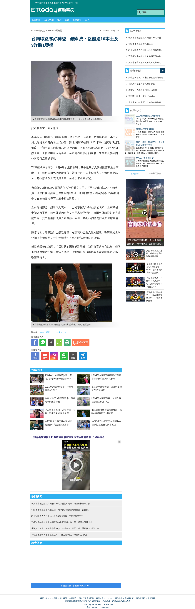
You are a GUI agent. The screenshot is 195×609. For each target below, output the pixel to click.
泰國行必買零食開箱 (134, 126)
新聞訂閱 (73, 2)
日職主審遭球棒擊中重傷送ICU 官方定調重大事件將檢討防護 (59, 534)
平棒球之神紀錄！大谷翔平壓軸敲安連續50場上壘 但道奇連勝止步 (61, 522)
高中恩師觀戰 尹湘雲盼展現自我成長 (145, 77)
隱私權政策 (129, 598)
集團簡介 (72, 598)
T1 (53, 332)
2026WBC (49, 20)
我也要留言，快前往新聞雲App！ (76, 585)
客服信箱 (99, 598)
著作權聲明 (140, 598)
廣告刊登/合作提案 (86, 598)
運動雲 (55, 10)
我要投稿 (43, 598)
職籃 (48, 332)
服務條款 (118, 598)
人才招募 (53, 598)
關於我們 (63, 598)
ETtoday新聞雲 (39, 2)
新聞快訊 (36, 20)
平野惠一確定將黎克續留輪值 (141, 84)
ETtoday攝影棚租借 (133, 152)
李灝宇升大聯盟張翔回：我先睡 (142, 90)
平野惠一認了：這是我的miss (141, 96)
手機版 (50, 2)
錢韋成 (59, 332)
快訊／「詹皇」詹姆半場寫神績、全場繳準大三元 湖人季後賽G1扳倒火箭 (65, 528)
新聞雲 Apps (61, 2)
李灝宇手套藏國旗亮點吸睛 (140, 44)
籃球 (67, 20)
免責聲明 (151, 598)
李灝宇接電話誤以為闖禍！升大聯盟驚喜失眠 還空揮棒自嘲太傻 (60, 503)
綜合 (87, 20)
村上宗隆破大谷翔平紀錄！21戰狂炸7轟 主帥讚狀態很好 (57, 516)
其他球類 (77, 20)
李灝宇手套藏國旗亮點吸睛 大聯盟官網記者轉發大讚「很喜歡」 (60, 510)
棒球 (59, 20)
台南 (42, 332)
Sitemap (109, 598)
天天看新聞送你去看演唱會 (137, 116)
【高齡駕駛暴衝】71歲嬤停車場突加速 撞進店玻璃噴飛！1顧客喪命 (67, 437)
